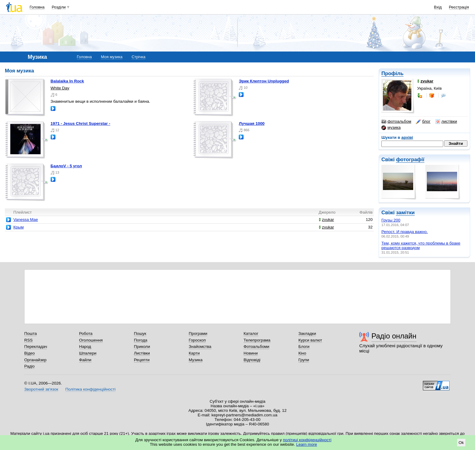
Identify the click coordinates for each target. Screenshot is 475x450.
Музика (195, 360)
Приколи (142, 346)
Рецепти (142, 360)
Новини (251, 353)
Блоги (304, 346)
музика (390, 127)
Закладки (307, 333)
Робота (85, 333)
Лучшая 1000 (251, 123)
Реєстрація (459, 7)
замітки (405, 212)
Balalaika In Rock (67, 81)
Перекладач (35, 346)
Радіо (29, 366)
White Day (60, 88)
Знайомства (200, 346)
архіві (407, 137)
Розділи (59, 7)
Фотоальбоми (256, 346)
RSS (28, 340)
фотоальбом (396, 121)
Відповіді (252, 360)
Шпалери (87, 353)
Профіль (392, 73)
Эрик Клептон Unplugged (264, 81)
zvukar (326, 219)
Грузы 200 (390, 220)
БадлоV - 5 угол (66, 166)
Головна (37, 7)
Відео (29, 353)
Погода (140, 340)
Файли (85, 360)
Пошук (140, 333)
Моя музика (111, 57)
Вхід (438, 7)
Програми (198, 333)
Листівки (142, 353)
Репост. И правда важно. (404, 231)
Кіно (302, 353)
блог (423, 121)
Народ (85, 346)
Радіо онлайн (394, 336)
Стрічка (138, 57)
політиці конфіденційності (307, 440)
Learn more (306, 444)
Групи (303, 360)
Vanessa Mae (25, 219)
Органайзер (35, 360)
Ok (461, 442)
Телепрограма (257, 340)
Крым (18, 227)
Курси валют (310, 340)
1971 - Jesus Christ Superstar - (80, 123)
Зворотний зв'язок (41, 389)
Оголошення (91, 340)
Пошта (30, 333)
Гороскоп (197, 340)
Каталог (251, 333)
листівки (446, 121)
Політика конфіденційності (90, 389)
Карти (194, 353)
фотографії (410, 159)
